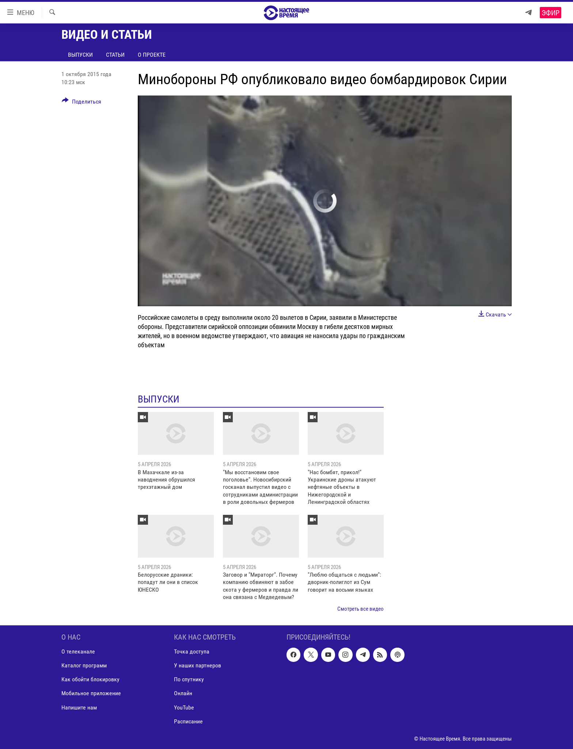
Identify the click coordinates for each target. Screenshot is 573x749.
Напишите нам (79, 707)
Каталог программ (84, 665)
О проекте (152, 54)
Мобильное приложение (91, 693)
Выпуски (80, 54)
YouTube (184, 707)
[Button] (81, 103)
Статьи (115, 54)
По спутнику (189, 679)
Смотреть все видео (360, 609)
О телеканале (78, 651)
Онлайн (183, 693)
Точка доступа (191, 651)
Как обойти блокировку (90, 679)
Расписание (188, 721)
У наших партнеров (197, 665)
